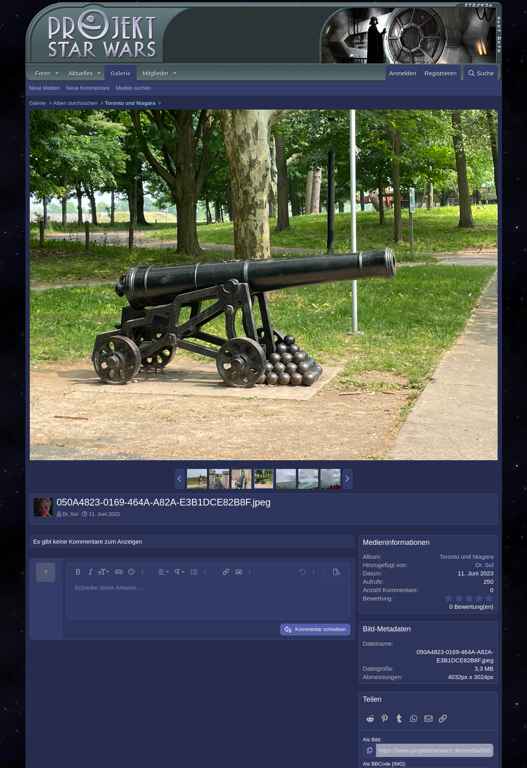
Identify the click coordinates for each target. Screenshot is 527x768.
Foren (43, 73)
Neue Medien (44, 88)
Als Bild (371, 740)
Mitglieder (155, 73)
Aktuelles (81, 73)
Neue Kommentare (88, 88)
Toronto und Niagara (467, 556)
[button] (57, 73)
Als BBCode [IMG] (384, 763)
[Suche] (480, 73)
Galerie (120, 73)
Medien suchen (133, 88)
